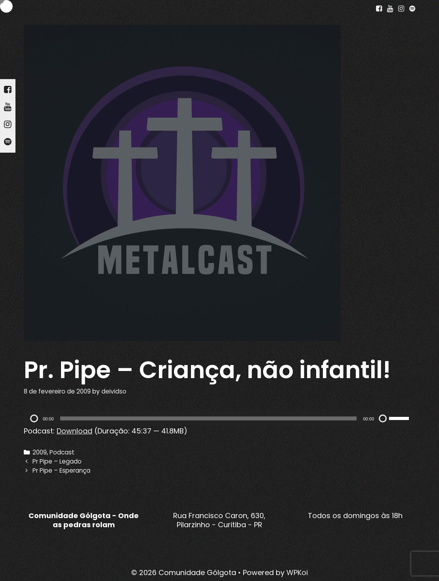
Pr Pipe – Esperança (61, 470)
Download (74, 431)
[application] (219, 418)
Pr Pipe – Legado (57, 461)
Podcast (62, 452)
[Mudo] (383, 418)
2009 (39, 452)
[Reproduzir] (34, 418)
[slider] (208, 418)
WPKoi (297, 572)
